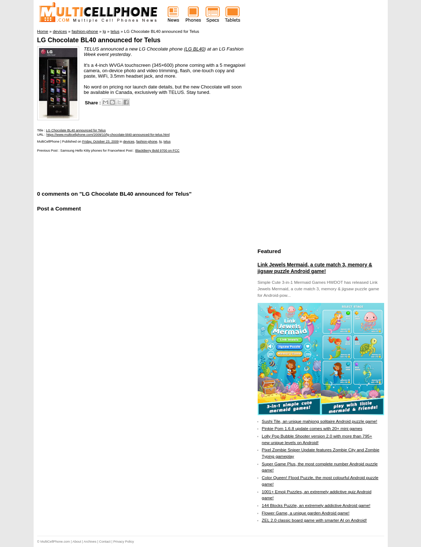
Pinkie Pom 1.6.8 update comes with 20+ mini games (312, 428)
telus (167, 141)
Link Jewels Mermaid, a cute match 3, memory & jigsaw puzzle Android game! (315, 268)
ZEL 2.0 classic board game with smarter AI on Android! (314, 520)
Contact (105, 541)
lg (160, 141)
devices (128, 141)
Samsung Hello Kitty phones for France (89, 150)
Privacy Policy (123, 541)
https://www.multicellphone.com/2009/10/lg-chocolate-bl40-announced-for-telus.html (107, 134)
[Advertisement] (121, 171)
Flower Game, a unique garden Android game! (305, 513)
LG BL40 (194, 49)
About (77, 541)
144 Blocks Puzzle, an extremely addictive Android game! (316, 505)
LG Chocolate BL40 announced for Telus (99, 40)
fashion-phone (146, 141)
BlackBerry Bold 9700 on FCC (157, 150)
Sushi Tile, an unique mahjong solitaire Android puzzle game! (319, 421)
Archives (90, 541)
